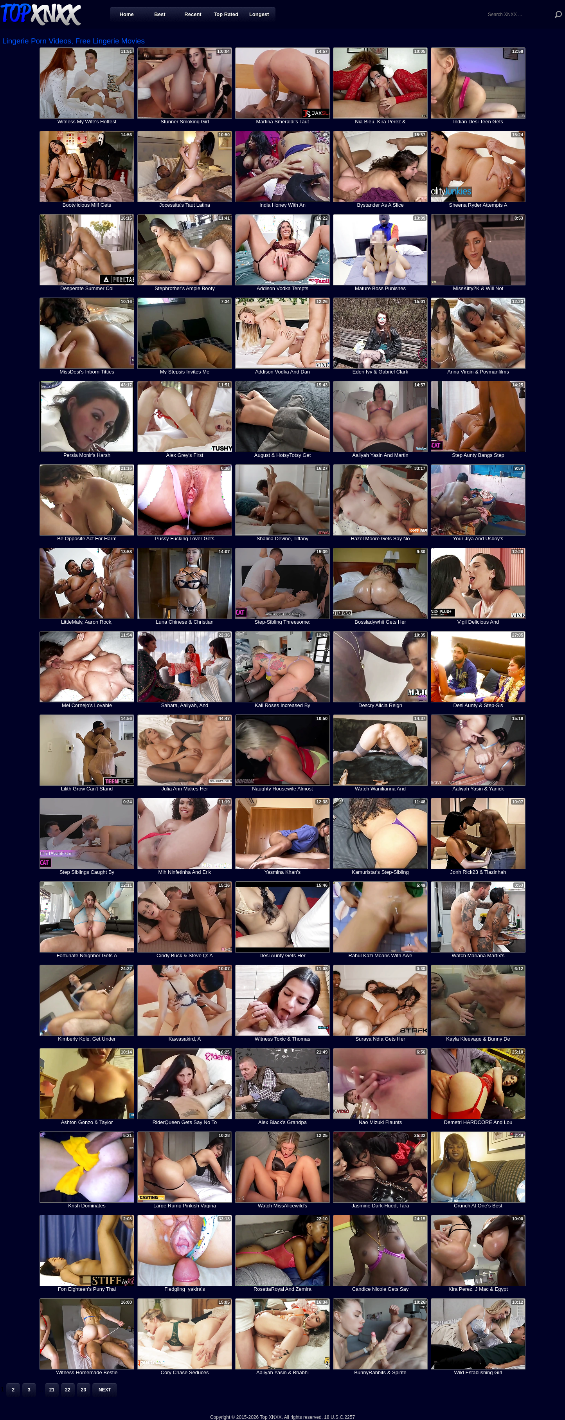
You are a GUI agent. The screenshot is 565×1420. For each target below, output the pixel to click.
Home (127, 14)
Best (159, 14)
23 (83, 1390)
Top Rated (226, 14)
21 (51, 1390)
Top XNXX (40, 13)
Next (105, 1390)
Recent (192, 14)
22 (67, 1390)
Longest (259, 14)
